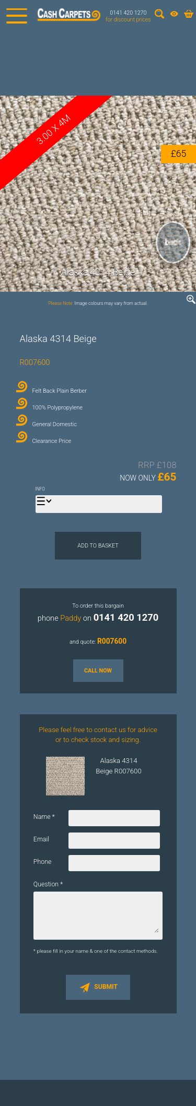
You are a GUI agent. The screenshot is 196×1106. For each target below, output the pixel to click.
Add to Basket (98, 545)
